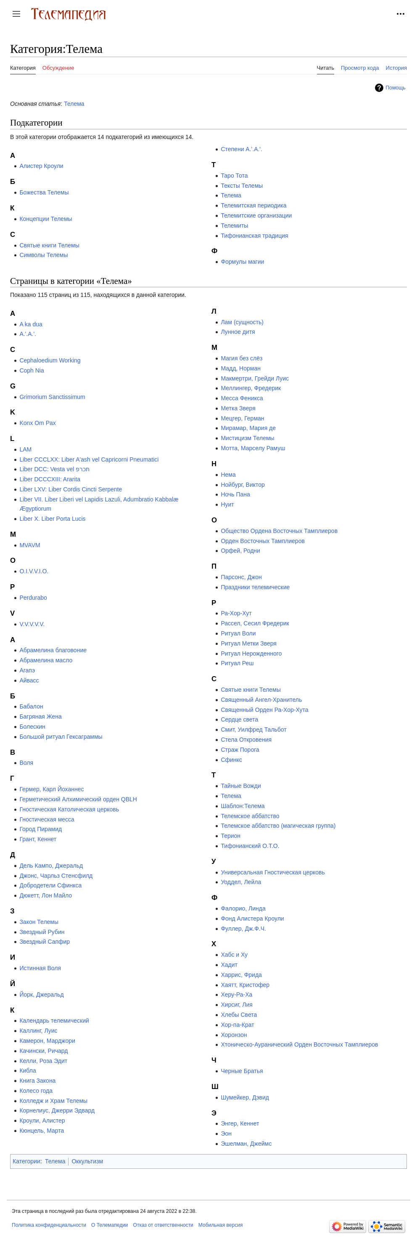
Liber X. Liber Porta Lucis (52, 518)
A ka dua (30, 324)
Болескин (32, 726)
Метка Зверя (238, 408)
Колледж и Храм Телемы (53, 1100)
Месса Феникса (242, 398)
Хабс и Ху (234, 954)
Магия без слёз (241, 358)
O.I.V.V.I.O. (33, 571)
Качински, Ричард (43, 1050)
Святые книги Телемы (49, 245)
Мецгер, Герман (242, 418)
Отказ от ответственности (163, 1225)
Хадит (229, 964)
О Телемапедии (109, 1225)
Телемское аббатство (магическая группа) (278, 825)
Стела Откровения (246, 739)
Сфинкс (231, 759)
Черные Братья (242, 1071)
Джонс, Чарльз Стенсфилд (55, 875)
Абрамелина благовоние (53, 650)
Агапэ (27, 670)
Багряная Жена (40, 716)
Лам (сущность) (242, 322)
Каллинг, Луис (38, 1030)
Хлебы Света (239, 1014)
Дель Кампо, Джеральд (51, 865)
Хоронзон (234, 1034)
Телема (74, 103)
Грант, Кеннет (37, 839)
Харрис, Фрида (241, 974)
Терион (230, 835)
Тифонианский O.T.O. (250, 845)
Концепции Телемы (45, 218)
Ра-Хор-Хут (236, 613)
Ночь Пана (235, 494)
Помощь (395, 88)
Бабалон (31, 706)
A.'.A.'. (27, 334)
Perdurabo (33, 597)
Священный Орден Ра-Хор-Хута (264, 709)
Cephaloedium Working (49, 360)
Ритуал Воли (238, 633)
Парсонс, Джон (241, 577)
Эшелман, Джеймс (246, 1143)
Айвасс (29, 680)
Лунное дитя (238, 331)
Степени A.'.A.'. (241, 149)
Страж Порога (240, 749)
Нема (228, 474)
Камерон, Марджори (47, 1040)
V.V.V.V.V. (32, 624)
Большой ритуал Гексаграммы (60, 736)
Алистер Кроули (41, 166)
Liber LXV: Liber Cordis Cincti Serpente (70, 489)
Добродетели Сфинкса (50, 885)
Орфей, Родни (240, 550)
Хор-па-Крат (237, 1024)
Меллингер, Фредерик (251, 388)
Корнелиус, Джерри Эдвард (57, 1110)
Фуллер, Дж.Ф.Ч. (243, 928)
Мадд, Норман (241, 368)
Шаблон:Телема (242, 806)
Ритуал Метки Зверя (249, 643)
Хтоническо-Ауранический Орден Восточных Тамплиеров (299, 1044)
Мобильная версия (220, 1225)
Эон (226, 1133)
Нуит (227, 504)
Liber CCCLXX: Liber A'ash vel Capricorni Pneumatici (88, 459)
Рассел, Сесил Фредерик (255, 623)
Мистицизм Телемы (247, 438)
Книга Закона (37, 1080)
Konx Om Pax (37, 423)
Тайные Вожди (241, 785)
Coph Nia (31, 370)
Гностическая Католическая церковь (69, 809)
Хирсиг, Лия (237, 1004)
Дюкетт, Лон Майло (45, 895)
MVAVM (29, 545)
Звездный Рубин (41, 932)
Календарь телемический (54, 1020)
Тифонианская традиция (254, 235)
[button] (16, 14)
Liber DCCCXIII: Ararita (49, 479)
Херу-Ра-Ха (236, 994)
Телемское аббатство (250, 816)
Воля (26, 762)
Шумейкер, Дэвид (245, 1097)
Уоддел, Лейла (241, 882)
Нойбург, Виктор (243, 484)
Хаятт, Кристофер (245, 984)
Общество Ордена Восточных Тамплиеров (279, 530)
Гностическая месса (46, 819)
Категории (26, 1161)
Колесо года (36, 1090)
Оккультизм (87, 1161)
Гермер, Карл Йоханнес (51, 789)
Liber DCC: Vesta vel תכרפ (54, 469)
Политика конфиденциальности (49, 1225)
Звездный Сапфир (44, 941)
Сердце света (239, 719)
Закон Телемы (38, 921)
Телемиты (234, 225)
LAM (25, 449)
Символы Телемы (43, 255)
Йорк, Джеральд (41, 994)
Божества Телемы (44, 192)
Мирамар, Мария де (248, 428)
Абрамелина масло (45, 660)
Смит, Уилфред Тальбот (253, 729)
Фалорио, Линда (243, 908)
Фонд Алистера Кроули (252, 918)
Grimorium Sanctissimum (52, 397)
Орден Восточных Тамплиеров (262, 541)
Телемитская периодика (253, 205)
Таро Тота (234, 175)
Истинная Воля (40, 968)
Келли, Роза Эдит (43, 1061)
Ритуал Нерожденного (251, 653)
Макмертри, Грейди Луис (255, 378)
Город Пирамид (40, 829)
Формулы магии (242, 261)
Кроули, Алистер (42, 1120)
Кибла (27, 1070)
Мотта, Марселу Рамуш (253, 448)
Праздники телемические (255, 587)
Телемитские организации (256, 215)
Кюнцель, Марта (41, 1130)
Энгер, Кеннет (240, 1123)
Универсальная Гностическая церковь (273, 872)
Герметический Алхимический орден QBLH (78, 799)
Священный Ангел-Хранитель (261, 699)
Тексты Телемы (242, 185)
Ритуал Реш (237, 663)
